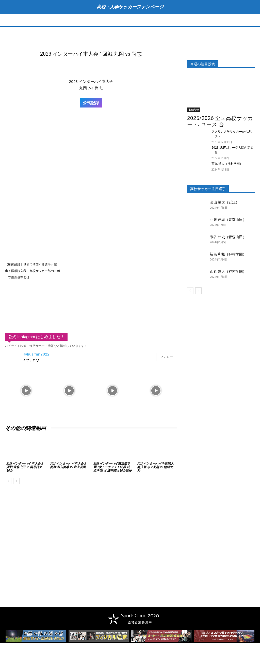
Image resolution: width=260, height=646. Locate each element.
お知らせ (194, 109)
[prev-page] (8, 481)
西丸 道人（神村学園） (227, 163)
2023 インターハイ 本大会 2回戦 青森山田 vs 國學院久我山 (24, 467)
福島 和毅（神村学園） (228, 254)
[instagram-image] (26, 390)
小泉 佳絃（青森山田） (228, 220)
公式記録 (91, 102)
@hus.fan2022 (36, 354)
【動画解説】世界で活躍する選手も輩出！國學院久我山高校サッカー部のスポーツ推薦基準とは (32, 271)
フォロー (166, 357)
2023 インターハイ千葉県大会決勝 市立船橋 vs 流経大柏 (155, 467)
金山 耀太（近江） (224, 202)
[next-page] (16, 481)
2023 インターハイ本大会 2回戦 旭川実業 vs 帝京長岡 (68, 465)
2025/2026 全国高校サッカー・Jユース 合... (220, 121)
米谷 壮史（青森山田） (228, 237)
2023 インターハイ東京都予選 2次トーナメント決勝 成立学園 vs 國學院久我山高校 (112, 467)
